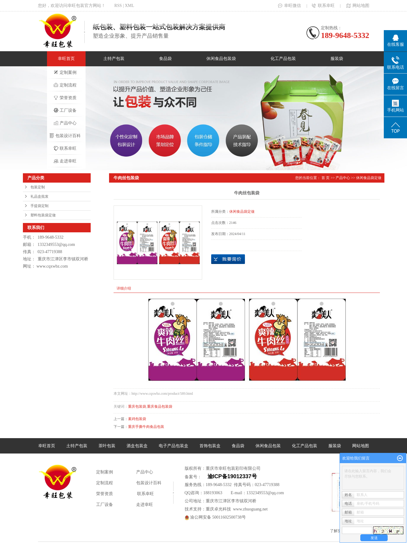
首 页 (325, 178)
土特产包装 (113, 58)
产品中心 (65, 123)
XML (129, 5)
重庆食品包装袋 (159, 406)
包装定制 (37, 187)
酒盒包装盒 (137, 446)
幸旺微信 (289, 5)
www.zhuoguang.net (250, 509)
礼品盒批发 (39, 196)
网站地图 (357, 5)
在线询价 (228, 259)
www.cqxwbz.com (52, 266)
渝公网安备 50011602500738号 (215, 517)
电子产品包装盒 (173, 446)
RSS (118, 5)
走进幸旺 (65, 161)
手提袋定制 (39, 206)
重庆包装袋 (137, 406)
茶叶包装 (107, 446)
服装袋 (336, 58)
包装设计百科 (65, 135)
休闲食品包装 (268, 446)
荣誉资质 (65, 97)
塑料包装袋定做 (43, 215)
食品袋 (165, 58)
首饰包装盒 (210, 446)
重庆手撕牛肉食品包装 (146, 427)
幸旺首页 (66, 58)
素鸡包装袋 (137, 419)
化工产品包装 (283, 58)
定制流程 (65, 85)
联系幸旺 (323, 5)
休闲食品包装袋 (221, 58)
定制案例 (65, 72)
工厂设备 (65, 110)
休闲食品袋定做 (368, 178)
